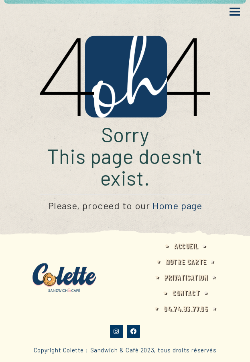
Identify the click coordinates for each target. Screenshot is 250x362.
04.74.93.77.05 (185, 308)
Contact (185, 292)
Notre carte (185, 261)
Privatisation (186, 277)
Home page (177, 205)
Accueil (186, 245)
